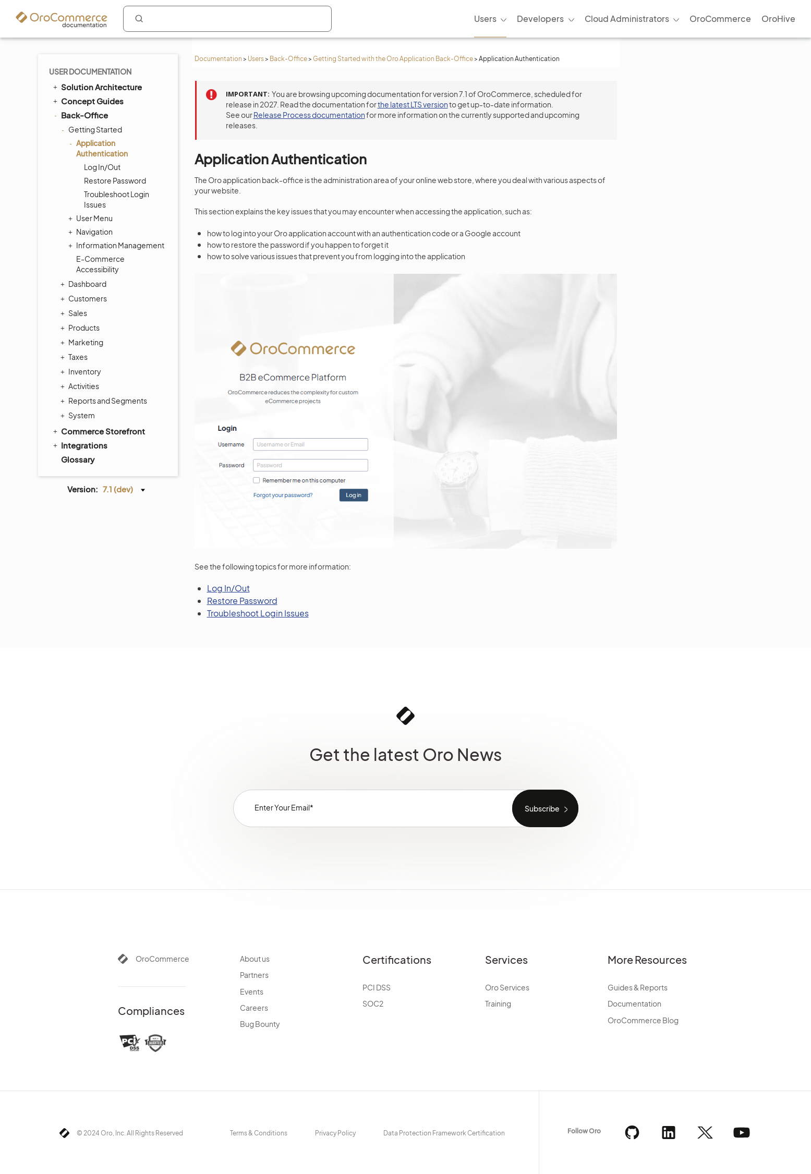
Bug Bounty (260, 1023)
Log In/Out (102, 167)
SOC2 (372, 1003)
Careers (254, 1007)
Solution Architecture (97, 86)
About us (255, 958)
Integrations (79, 445)
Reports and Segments (105, 400)
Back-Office (288, 59)
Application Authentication (99, 148)
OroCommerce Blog (643, 1020)
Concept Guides (88, 100)
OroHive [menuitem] (778, 18)
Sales (75, 313)
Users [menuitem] (485, 18)
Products (81, 327)
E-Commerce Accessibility (100, 264)
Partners (254, 974)
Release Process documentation (309, 114)
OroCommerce (162, 958)
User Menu (92, 218)
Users (256, 59)
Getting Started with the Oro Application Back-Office (393, 59)
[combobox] (227, 18)
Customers (85, 298)
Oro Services (507, 987)
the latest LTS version (413, 104)
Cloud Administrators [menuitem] (627, 18)
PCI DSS (376, 987)
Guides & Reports (638, 987)
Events (251, 991)
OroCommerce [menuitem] (720, 18)
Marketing (83, 342)
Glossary (77, 459)
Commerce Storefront (98, 431)
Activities (81, 386)
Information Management (117, 245)
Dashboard (84, 284)
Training (498, 1003)
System (79, 415)
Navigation (92, 231)
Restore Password (115, 180)
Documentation (218, 59)
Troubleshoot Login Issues (116, 199)
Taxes (75, 357)
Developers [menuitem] (540, 18)
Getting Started (92, 129)
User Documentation (90, 71)
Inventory (82, 371)
